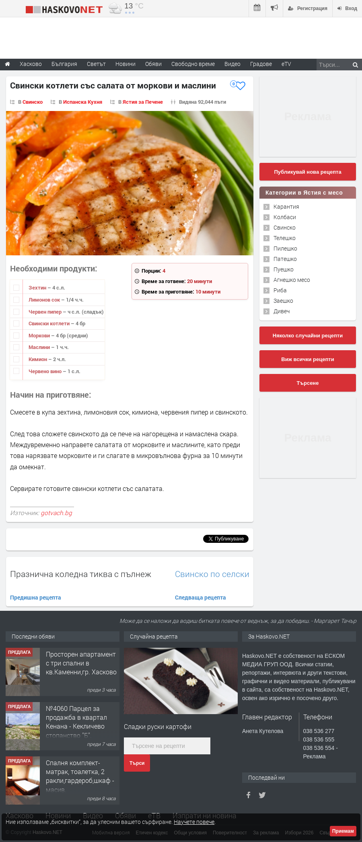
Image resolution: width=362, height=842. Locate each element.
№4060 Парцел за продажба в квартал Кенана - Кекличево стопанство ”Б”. (76, 721)
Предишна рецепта (35, 597)
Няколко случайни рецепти (308, 336)
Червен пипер (46, 311)
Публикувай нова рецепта (307, 172)
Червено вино (46, 371)
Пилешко (285, 248)
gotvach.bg (56, 513)
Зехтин (38, 287)
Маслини (40, 347)
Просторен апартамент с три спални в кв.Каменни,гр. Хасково (81, 663)
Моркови (40, 335)
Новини (125, 64)
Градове (261, 64)
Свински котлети (50, 323)
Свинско (33, 101)
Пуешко (284, 269)
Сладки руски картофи (157, 726)
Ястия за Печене (143, 101)
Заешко (283, 300)
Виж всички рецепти (307, 359)
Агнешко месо (292, 279)
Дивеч (282, 311)
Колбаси (285, 217)
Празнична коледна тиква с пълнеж (80, 573)
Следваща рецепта (200, 597)
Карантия (286, 206)
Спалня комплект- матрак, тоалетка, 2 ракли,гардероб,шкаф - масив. (80, 776)
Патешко (285, 259)
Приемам (343, 831)
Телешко (285, 238)
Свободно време (193, 64)
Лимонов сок (45, 299)
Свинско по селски (212, 574)
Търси (137, 763)
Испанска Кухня (82, 101)
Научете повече (194, 822)
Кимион (38, 359)
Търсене (308, 383)
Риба (280, 290)
